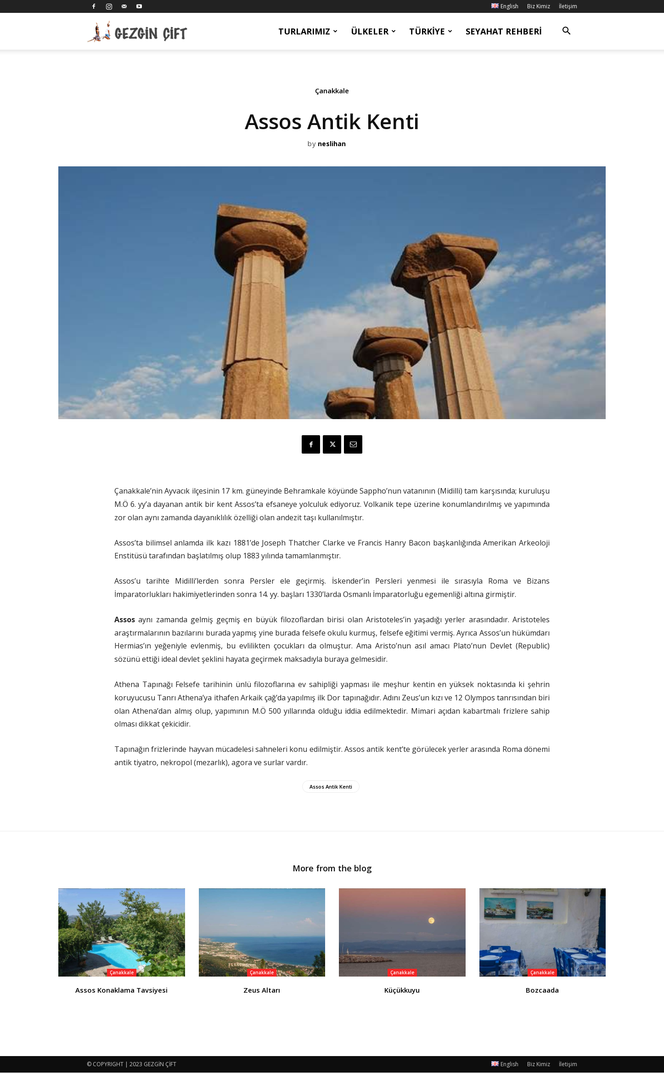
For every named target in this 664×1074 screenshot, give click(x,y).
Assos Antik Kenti (330, 786)
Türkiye (430, 31)
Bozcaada (542, 991)
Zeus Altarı (261, 991)
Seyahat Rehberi (504, 31)
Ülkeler (373, 31)
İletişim (568, 6)
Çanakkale (332, 92)
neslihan (332, 144)
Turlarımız (308, 31)
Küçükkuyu (402, 991)
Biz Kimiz (538, 6)
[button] (566, 32)
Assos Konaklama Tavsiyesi (121, 991)
